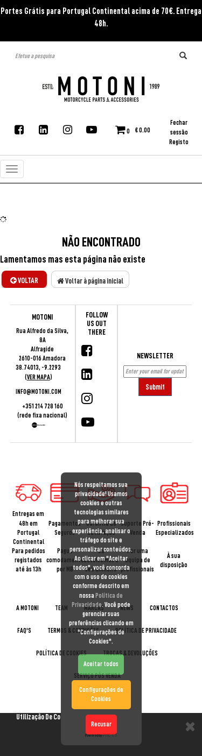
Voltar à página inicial (90, 281)
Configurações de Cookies (101, 694)
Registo (179, 142)
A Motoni (27, 608)
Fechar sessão (179, 127)
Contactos (164, 608)
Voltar (24, 280)
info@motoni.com (38, 391)
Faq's (24, 630)
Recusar (101, 724)
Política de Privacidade (146, 630)
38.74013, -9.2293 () (38, 372)
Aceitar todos (101, 664)
